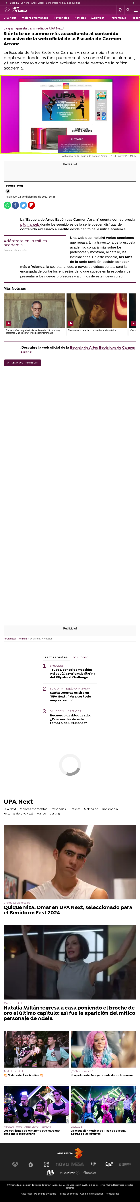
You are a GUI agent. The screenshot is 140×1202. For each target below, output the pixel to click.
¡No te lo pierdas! (13, 1071)
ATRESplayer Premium (22, 363)
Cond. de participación (91, 1193)
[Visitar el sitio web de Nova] (62, 1164)
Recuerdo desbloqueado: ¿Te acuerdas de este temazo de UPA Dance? (70, 719)
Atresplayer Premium (15, 638)
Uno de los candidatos (17, 903)
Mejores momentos (35, 18)
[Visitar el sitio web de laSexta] (30, 1164)
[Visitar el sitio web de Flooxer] (89, 1172)
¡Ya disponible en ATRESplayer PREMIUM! (27, 1127)
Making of (97, 18)
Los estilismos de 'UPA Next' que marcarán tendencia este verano (32, 1132)
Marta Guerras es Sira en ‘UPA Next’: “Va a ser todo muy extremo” (70, 696)
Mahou (41, 814)
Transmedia (118, 18)
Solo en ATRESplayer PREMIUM (70, 689)
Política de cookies (68, 1193)
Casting (55, 814)
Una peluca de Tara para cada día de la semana (102, 1075)
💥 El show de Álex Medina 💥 (23, 1075)
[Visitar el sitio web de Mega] (77, 1164)
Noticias (80, 18)
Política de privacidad (45, 1193)
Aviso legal (26, 1193)
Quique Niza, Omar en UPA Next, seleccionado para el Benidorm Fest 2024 (68, 910)
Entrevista (56, 666)
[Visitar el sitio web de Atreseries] (93, 1164)
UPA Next (10, 18)
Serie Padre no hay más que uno (63, 2)
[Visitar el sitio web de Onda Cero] (109, 1164)
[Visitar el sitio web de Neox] (46, 1164)
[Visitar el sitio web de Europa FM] (124, 1164)
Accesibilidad (112, 1193)
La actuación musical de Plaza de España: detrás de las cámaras (98, 1132)
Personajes (61, 18)
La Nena (25, 2)
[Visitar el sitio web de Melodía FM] (50, 1172)
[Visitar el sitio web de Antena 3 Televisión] (15, 1164)
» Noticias (47, 638)
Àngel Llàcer (37, 2)
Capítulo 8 (76, 1127)
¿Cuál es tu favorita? (82, 1071)
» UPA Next (34, 638)
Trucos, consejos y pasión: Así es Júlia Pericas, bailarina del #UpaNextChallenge (72, 674)
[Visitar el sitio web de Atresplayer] (70, 1172)
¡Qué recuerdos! (13, 1003)
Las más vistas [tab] (55, 657)
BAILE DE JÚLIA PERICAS (65, 711)
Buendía (14, 2)
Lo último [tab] (80, 657)
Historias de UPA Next (18, 814)
